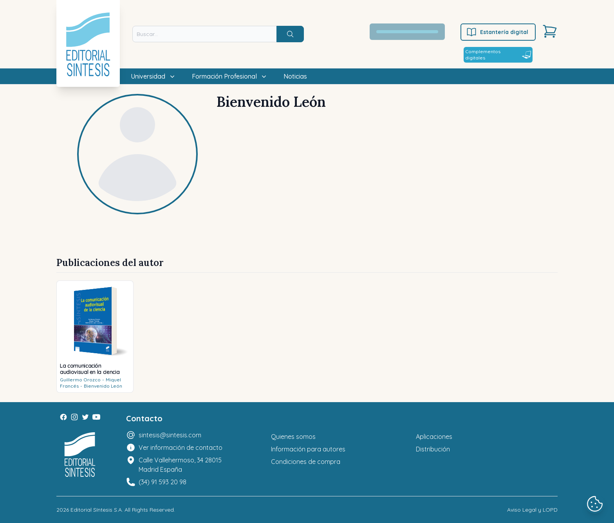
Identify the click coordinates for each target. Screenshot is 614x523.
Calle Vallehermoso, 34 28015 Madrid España (180, 464)
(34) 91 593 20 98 (162, 482)
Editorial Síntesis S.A (96, 509)
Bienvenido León (103, 386)
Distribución (433, 449)
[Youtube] (96, 417)
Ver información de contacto (180, 447)
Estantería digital (497, 32)
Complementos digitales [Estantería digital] (498, 55)
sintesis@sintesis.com (170, 435)
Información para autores (308, 449)
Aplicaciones (434, 436)
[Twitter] (85, 417)
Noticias (295, 76)
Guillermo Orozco (80, 380)
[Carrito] (550, 31)
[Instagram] (74, 417)
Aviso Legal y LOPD (532, 509)
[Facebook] (63, 417)
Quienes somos (293, 436)
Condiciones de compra (305, 461)
